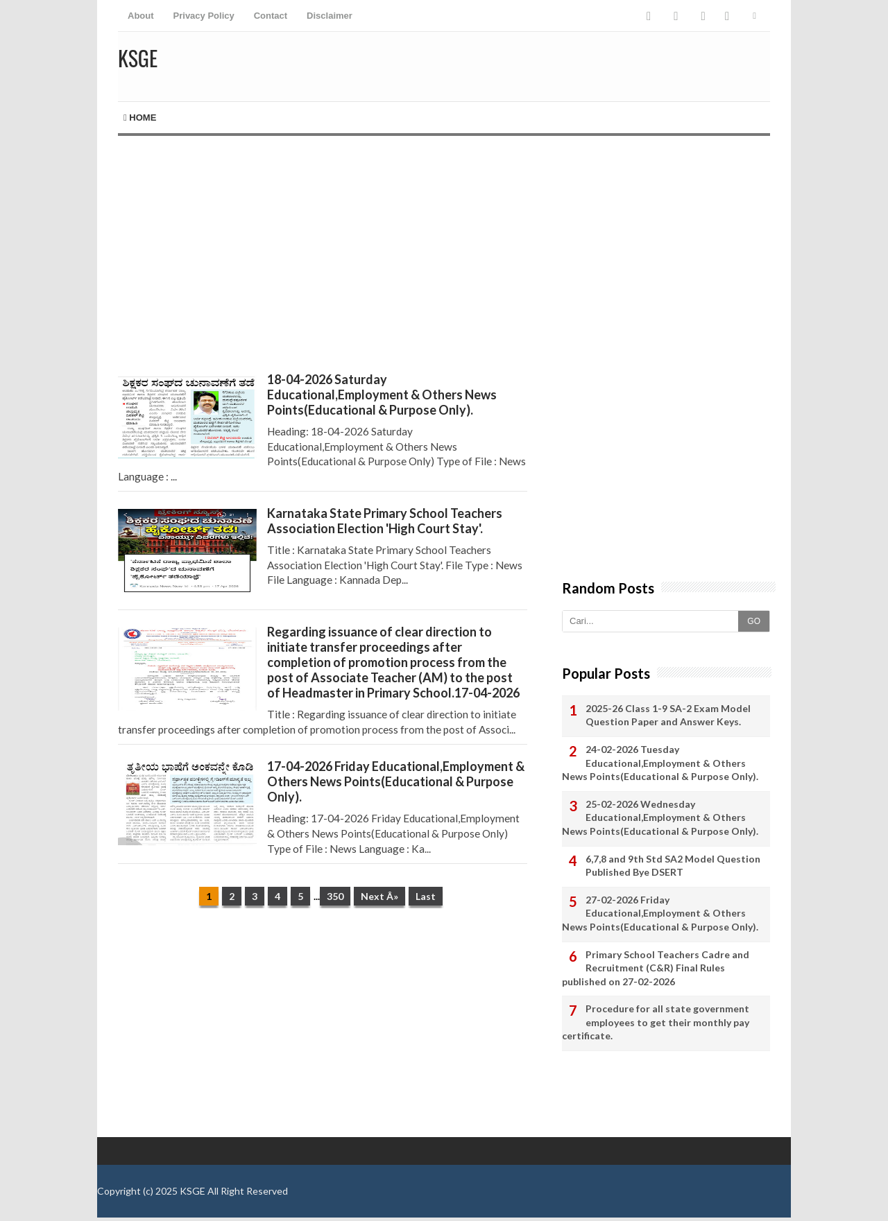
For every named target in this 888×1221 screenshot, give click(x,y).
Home (139, 117)
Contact (270, 15)
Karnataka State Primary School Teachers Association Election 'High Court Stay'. (384, 520)
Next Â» (379, 896)
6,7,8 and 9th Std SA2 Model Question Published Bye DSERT (673, 865)
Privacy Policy (203, 15)
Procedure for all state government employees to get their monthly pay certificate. (655, 1022)
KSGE (192, 1191)
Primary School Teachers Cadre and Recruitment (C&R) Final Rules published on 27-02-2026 (655, 968)
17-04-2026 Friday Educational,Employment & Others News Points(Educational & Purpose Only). (395, 781)
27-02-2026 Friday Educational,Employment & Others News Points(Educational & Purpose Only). (660, 913)
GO (753, 621)
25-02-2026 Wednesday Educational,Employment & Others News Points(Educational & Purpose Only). (660, 817)
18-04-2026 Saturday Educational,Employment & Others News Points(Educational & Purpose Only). (382, 394)
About (141, 15)
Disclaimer (329, 15)
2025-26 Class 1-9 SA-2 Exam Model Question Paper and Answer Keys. (668, 715)
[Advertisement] (322, 254)
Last (426, 896)
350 (335, 896)
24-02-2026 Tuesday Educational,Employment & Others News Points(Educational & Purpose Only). (660, 762)
